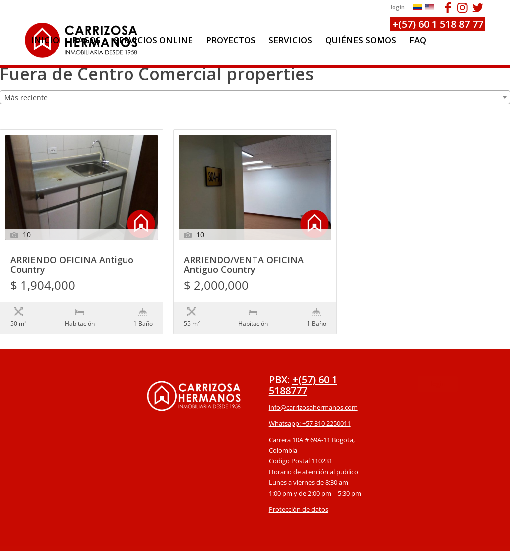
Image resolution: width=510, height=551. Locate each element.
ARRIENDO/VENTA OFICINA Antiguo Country (244, 265)
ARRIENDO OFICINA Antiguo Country (71, 265)
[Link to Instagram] (462, 7)
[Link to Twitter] (477, 7)
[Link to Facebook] (447, 7)
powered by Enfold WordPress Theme (312, 538)
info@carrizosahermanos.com (313, 386)
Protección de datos (298, 488)
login (398, 7)
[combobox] (255, 97)
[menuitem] (45, 40)
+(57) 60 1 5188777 (303, 365)
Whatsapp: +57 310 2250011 (310, 402)
